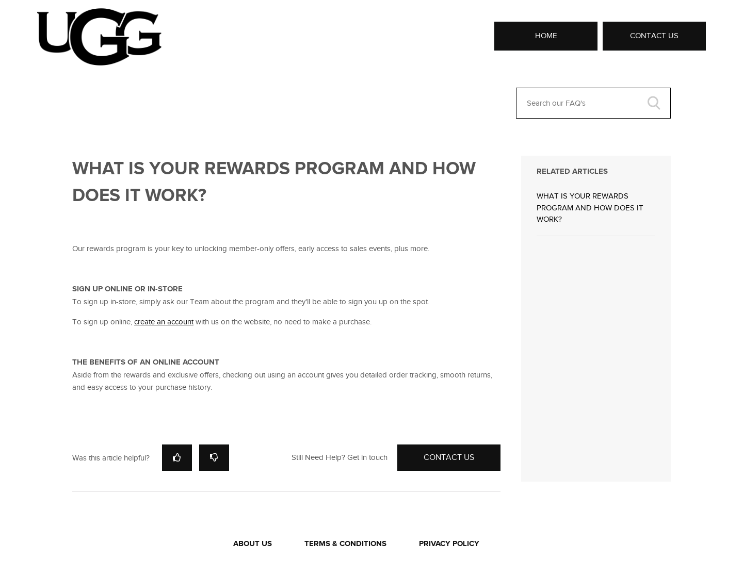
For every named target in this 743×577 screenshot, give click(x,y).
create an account (163, 322)
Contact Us (654, 35)
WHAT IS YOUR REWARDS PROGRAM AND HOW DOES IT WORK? (590, 207)
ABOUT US (252, 544)
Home (546, 35)
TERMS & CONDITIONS (345, 544)
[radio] (177, 457)
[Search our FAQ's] (593, 103)
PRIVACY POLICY (449, 544)
